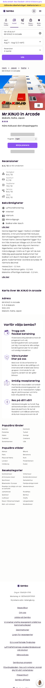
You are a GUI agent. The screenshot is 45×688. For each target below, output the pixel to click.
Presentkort (22, 675)
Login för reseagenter (22, 635)
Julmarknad (6, 492)
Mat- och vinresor (8, 504)
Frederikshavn (28, 461)
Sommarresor (7, 474)
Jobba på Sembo (22, 617)
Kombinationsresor (30, 477)
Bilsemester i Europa (9, 483)
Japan (14, 68)
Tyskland (5, 438)
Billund (25, 452)
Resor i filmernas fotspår (11, 501)
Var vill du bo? (9, 32)
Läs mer (5, 227)
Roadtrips (26, 492)
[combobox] (20, 34)
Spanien (5, 429)
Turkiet (25, 432)
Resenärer (8, 49)
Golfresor (5, 498)
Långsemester (28, 501)
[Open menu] (40, 11)
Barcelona (27, 455)
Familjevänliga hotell (30, 483)
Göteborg (5, 464)
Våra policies (23, 655)
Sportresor (6, 480)
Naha (23, 68)
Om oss (22, 613)
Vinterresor (27, 474)
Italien (4, 435)
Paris (3, 455)
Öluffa (25, 498)
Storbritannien (7, 442)
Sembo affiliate (22, 680)
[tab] (6, 22)
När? (6, 40)
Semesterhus (28, 480)
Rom (24, 458)
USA (24, 442)
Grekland (26, 438)
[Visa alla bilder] (38, 105)
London (5, 461)
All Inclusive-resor (8, 477)
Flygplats (11, 139)
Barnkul (26, 495)
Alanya (4, 452)
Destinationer (22, 630)
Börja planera (22, 145)
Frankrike (5, 432)
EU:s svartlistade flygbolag (22, 642)
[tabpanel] (22, 44)
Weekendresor (28, 486)
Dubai (25, 464)
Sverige (26, 435)
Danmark (26, 429)
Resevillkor (22, 608)
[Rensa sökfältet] (40, 33)
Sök (22, 57)
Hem (4, 68)
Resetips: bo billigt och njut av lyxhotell (11, 488)
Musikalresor (28, 504)
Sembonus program (22, 662)
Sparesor (5, 495)
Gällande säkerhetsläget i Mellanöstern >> (22, 5)
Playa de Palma (7, 458)
